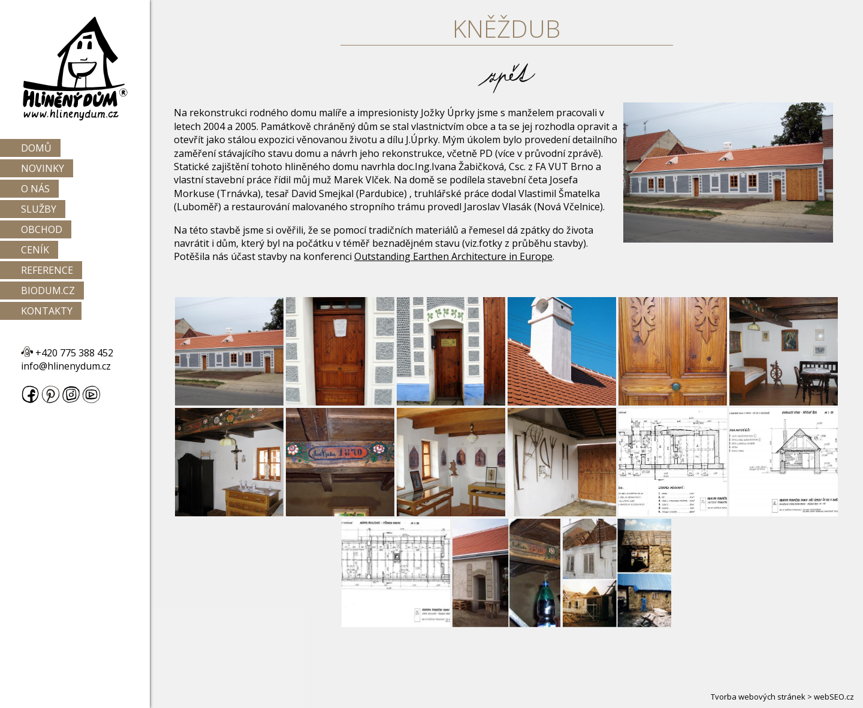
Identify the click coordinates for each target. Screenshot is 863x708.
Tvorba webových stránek (758, 696)
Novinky (42, 168)
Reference (47, 270)
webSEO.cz (834, 696)
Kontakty (47, 310)
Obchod (41, 229)
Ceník (35, 249)
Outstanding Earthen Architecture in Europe (453, 256)
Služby (38, 209)
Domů (36, 148)
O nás (35, 188)
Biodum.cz (48, 290)
